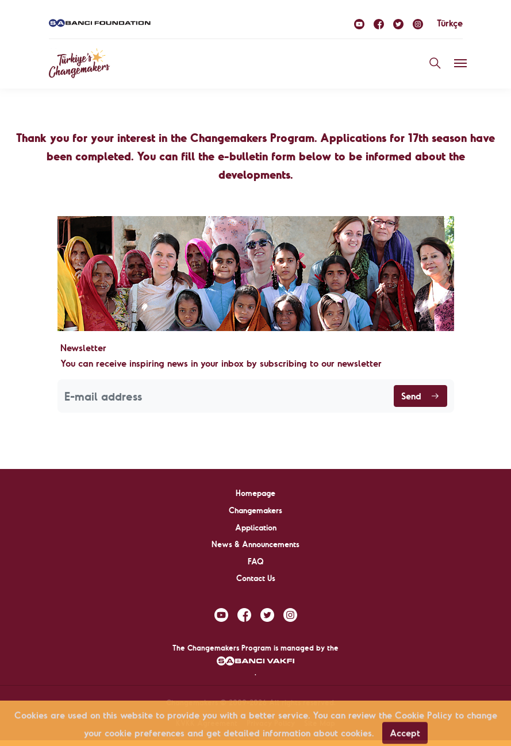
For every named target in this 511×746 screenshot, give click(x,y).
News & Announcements (255, 544)
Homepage (255, 493)
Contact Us (255, 578)
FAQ (256, 561)
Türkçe (450, 23)
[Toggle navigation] (460, 63)
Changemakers (255, 510)
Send (420, 396)
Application (255, 527)
